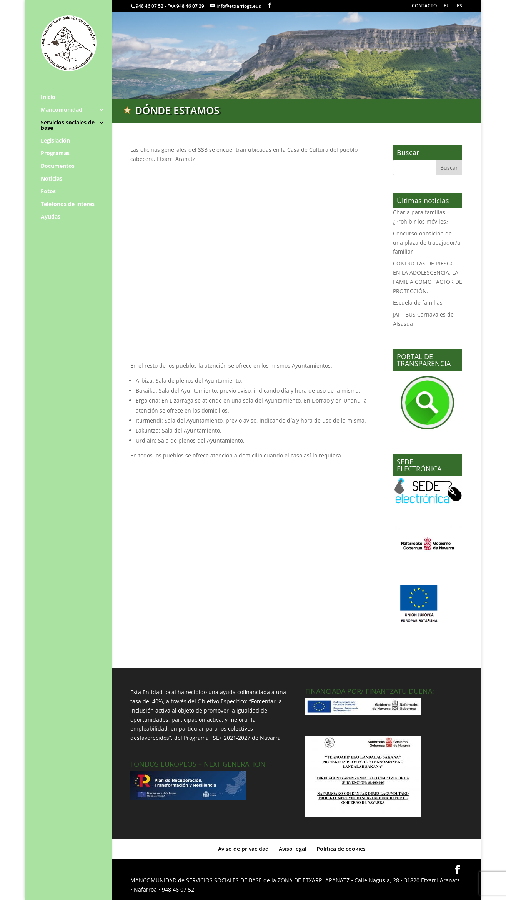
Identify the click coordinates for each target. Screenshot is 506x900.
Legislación (55, 141)
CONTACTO (424, 6)
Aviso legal (292, 848)
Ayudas (50, 217)
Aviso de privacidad (243, 848)
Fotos (48, 192)
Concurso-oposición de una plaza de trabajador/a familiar (426, 242)
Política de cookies (341, 848)
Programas (55, 154)
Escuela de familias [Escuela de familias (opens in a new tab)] (418, 302)
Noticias (51, 179)
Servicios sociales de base (68, 125)
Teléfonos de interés (68, 204)
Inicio (48, 97)
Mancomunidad (61, 110)
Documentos (58, 166)
